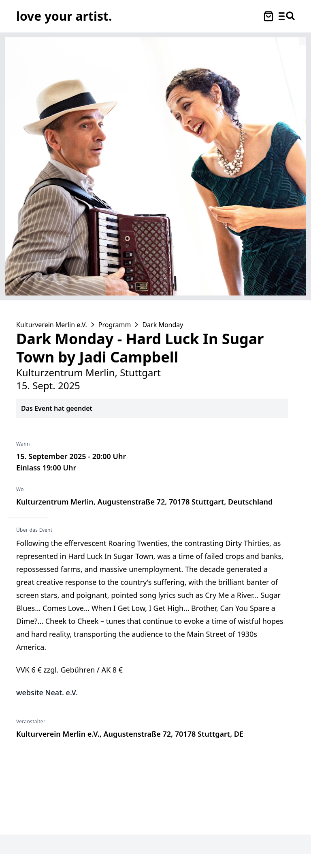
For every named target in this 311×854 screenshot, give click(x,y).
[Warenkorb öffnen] (268, 16)
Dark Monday (162, 324)
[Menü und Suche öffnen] (287, 16)
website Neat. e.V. (47, 692)
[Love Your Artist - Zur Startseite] (64, 16)
